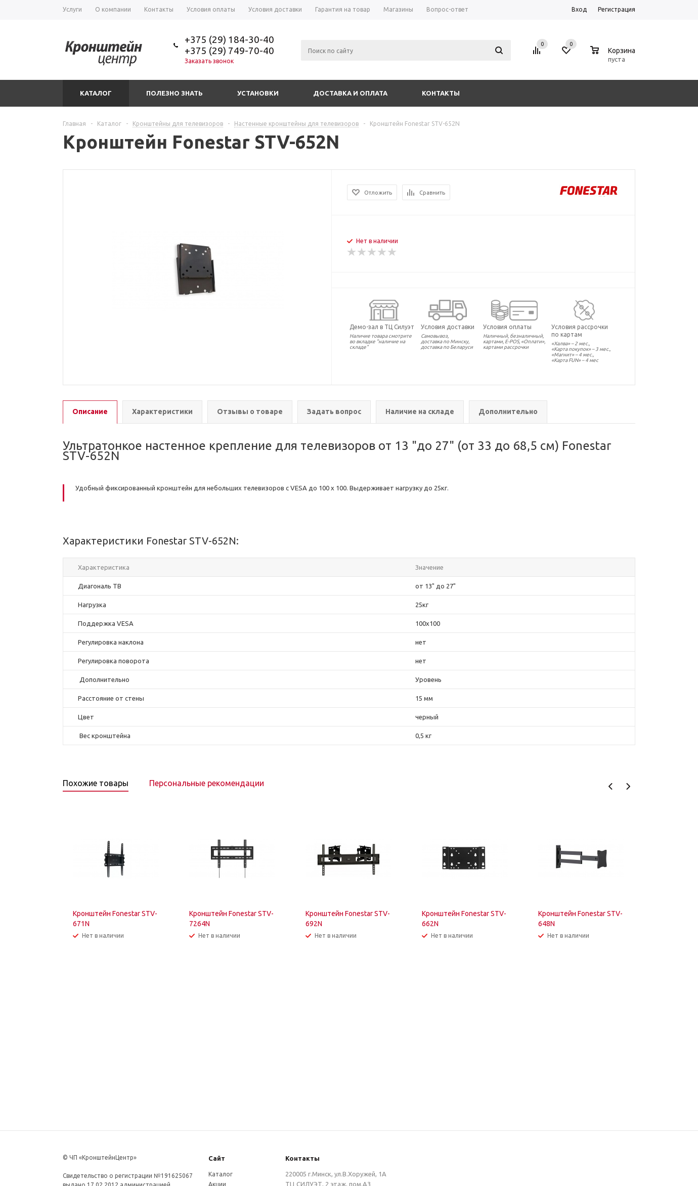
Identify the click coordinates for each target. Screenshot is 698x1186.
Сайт (216, 1158)
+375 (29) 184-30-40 (229, 39)
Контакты (441, 93)
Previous (610, 786)
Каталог (96, 93)
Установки (258, 93)
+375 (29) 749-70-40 (229, 50)
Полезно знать (174, 93)
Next (628, 786)
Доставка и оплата (350, 93)
